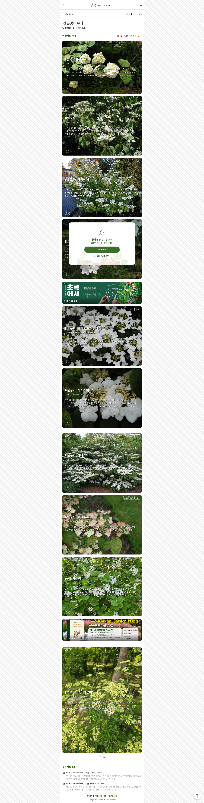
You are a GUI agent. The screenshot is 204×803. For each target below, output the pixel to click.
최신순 (137, 36)
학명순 (126, 36)
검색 (130, 14)
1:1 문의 (89, 795)
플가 (104, 5)
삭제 (127, 14)
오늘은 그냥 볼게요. (102, 255)
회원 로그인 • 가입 (100, 795)
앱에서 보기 (102, 249)
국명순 (131, 36)
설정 (139, 14)
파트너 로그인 (113, 795)
